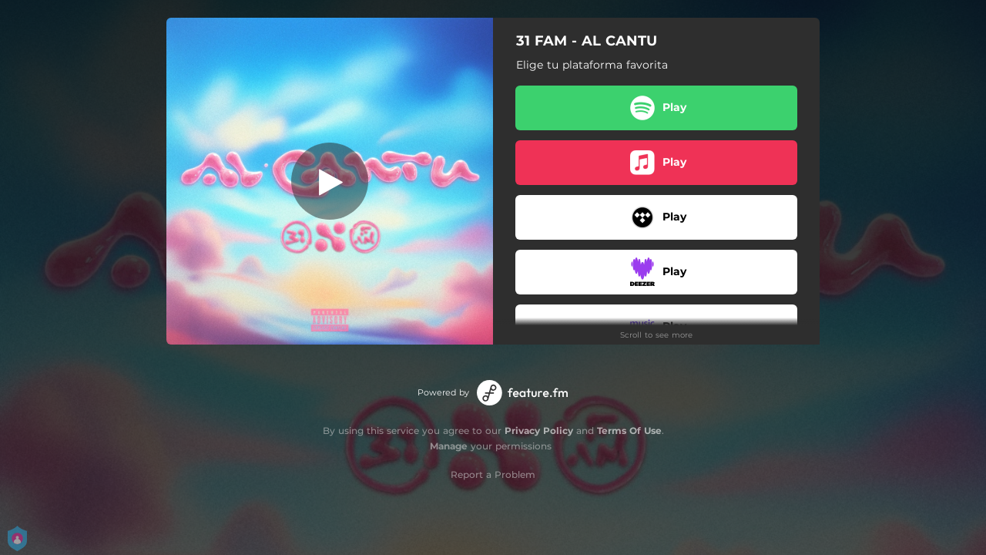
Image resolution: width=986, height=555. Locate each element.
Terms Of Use (629, 430)
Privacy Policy (539, 430)
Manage (449, 446)
